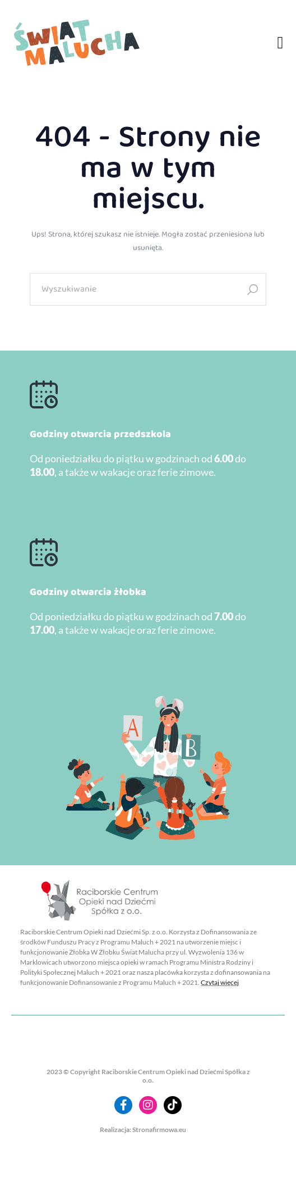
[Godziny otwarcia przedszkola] (44, 394)
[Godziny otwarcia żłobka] (44, 552)
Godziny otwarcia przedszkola (100, 434)
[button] (280, 43)
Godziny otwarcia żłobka (88, 592)
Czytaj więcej (220, 982)
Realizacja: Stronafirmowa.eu (143, 1129)
